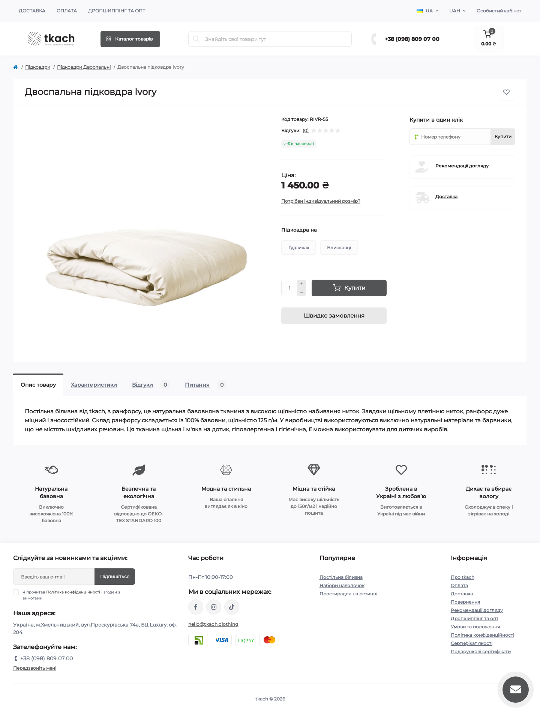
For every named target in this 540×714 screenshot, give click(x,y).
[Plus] (302, 284)
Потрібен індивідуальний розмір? (320, 201)
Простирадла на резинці (348, 594)
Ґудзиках (298, 247)
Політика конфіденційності (73, 592)
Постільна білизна (341, 577)
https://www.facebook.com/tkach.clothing (196, 607)
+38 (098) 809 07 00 (412, 39)
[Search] (196, 39)
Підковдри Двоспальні (84, 67)
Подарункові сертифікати (481, 651)
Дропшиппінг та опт (116, 11)
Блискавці (339, 247)
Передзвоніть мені (34, 668)
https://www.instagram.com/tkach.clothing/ (213, 607)
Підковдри (37, 67)
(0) (306, 130)
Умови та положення (475, 627)
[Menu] (130, 39)
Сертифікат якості (471, 643)
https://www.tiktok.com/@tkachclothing (231, 607)
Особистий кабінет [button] (499, 11)
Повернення (465, 602)
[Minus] (302, 292)
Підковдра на (299, 230)
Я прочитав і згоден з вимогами (71, 595)
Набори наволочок (342, 585)
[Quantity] (289, 288)
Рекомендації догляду (462, 166)
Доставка (32, 11)
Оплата (67, 11)
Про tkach (462, 577)
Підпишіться (114, 576)
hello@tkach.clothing (213, 624)
